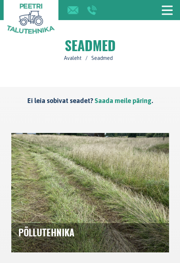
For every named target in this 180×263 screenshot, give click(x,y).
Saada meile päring (123, 100)
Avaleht (73, 58)
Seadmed (102, 58)
